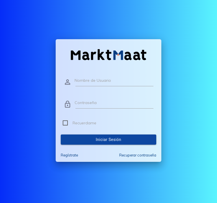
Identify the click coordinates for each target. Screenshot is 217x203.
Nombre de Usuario (93, 80)
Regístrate (69, 155)
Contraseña (86, 102)
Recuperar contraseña (137, 155)
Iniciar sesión (108, 139)
